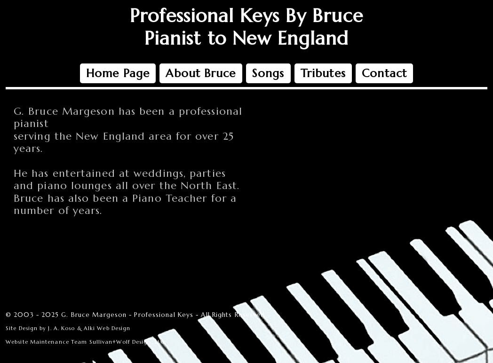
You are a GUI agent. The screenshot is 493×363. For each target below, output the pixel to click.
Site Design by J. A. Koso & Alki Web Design (68, 328)
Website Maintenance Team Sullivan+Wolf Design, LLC (85, 342)
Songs (268, 73)
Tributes (323, 73)
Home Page (118, 73)
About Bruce (201, 73)
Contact (384, 73)
